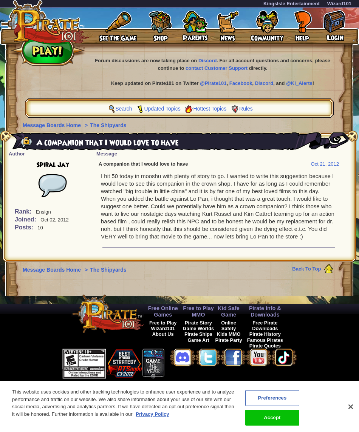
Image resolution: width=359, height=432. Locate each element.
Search (123, 109)
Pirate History (265, 334)
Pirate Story (198, 323)
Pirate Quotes (265, 346)
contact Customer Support (217, 68)
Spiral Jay (52, 164)
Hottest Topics (210, 109)
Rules (246, 109)
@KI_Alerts (299, 83)
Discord (207, 60)
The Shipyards (108, 125)
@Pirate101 (213, 83)
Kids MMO (229, 334)
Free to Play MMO (198, 311)
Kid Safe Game (229, 311)
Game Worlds (198, 328)
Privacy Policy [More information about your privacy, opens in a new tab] (152, 419)
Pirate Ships (198, 334)
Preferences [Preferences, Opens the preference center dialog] (272, 403)
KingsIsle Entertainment (291, 3)
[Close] (350, 411)
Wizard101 (339, 3)
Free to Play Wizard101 (163, 325)
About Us (163, 334)
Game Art (198, 340)
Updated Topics (162, 109)
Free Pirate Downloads (265, 325)
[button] (183, 362)
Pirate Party (228, 340)
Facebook (240, 83)
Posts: (25, 227)
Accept (272, 422)
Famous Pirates (265, 340)
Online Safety (228, 325)
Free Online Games (163, 311)
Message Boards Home (52, 125)
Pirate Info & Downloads (265, 311)
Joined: (26, 219)
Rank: (24, 211)
